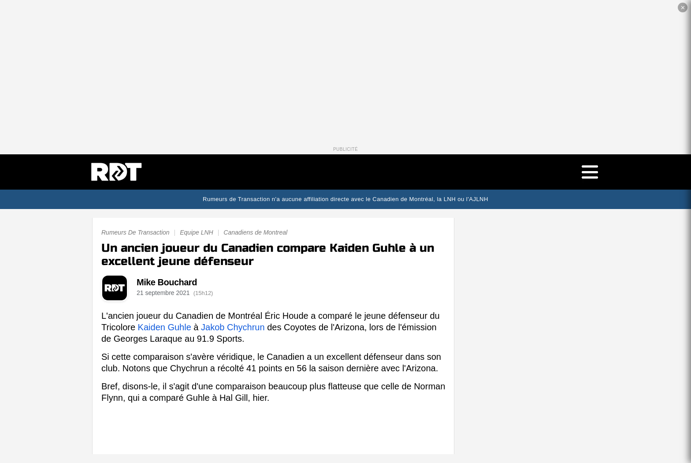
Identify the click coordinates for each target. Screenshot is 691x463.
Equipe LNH (196, 232)
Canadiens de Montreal (255, 232)
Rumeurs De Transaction (135, 232)
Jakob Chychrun (233, 327)
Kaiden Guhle (164, 327)
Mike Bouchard (167, 282)
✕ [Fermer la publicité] (682, 7)
